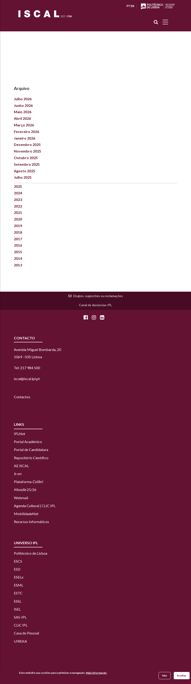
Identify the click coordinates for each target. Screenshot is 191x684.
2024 (18, 193)
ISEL (17, 609)
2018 (18, 232)
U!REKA (20, 641)
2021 (18, 212)
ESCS (18, 561)
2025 (18, 186)
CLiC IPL (21, 625)
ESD (17, 569)
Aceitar (181, 675)
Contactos (22, 397)
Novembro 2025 (27, 151)
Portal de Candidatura (31, 449)
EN (132, 6)
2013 (18, 265)
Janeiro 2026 (24, 138)
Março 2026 (24, 125)
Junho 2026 (23, 105)
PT (128, 6)
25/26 (25, 489)
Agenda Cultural (26, 506)
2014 (18, 258)
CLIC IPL (48, 506)
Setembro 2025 (27, 164)
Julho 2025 (23, 177)
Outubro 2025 (26, 157)
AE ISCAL (21, 466)
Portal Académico (28, 441)
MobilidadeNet (26, 513)
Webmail (21, 498)
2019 (18, 225)
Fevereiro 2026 (26, 131)
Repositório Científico (31, 458)
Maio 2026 (22, 112)
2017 (18, 239)
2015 (18, 252)
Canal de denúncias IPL (95, 305)
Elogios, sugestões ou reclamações (98, 296)
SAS (17, 617)
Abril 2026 (22, 118)
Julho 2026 (23, 99)
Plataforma (28, 481)
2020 (18, 219)
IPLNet (19, 433)
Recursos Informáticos (31, 521)
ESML (18, 585)
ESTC (18, 593)
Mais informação (96, 672)
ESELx (18, 577)
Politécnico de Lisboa (30, 553)
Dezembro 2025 (27, 144)
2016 (18, 245)
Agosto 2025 (24, 171)
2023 (18, 199)
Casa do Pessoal (26, 633)
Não (164, 675)
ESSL (17, 601)
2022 (18, 206)
